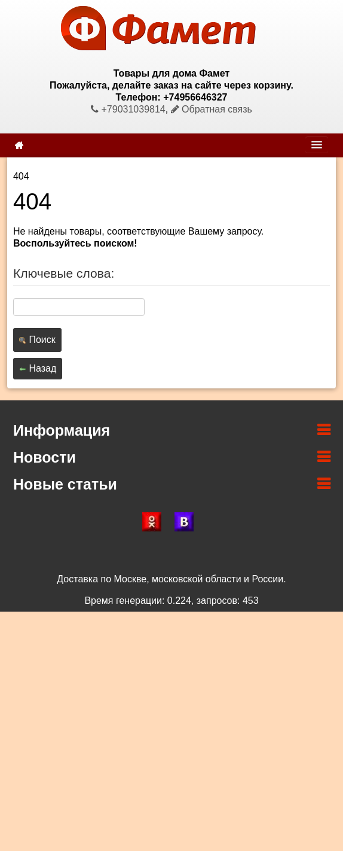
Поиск (37, 340)
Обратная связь (211, 109)
